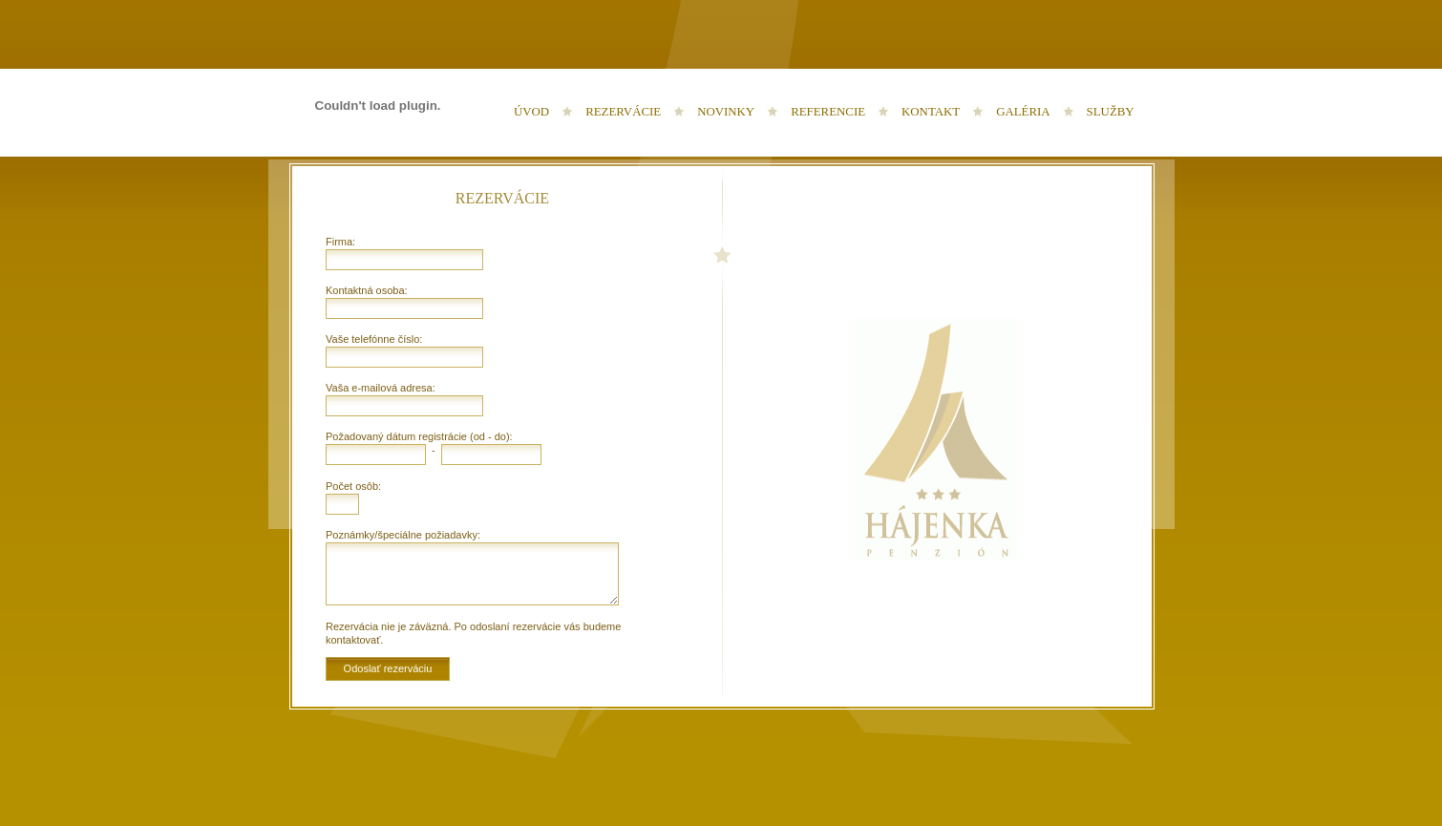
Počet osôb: (353, 486)
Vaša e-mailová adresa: (380, 387)
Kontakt (930, 111)
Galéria (1023, 111)
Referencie (828, 111)
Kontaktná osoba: (367, 290)
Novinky (725, 111)
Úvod (531, 111)
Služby (1111, 111)
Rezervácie (623, 111)
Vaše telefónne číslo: (374, 339)
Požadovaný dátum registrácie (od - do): (419, 436)
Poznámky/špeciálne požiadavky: (403, 534)
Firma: (340, 241)
